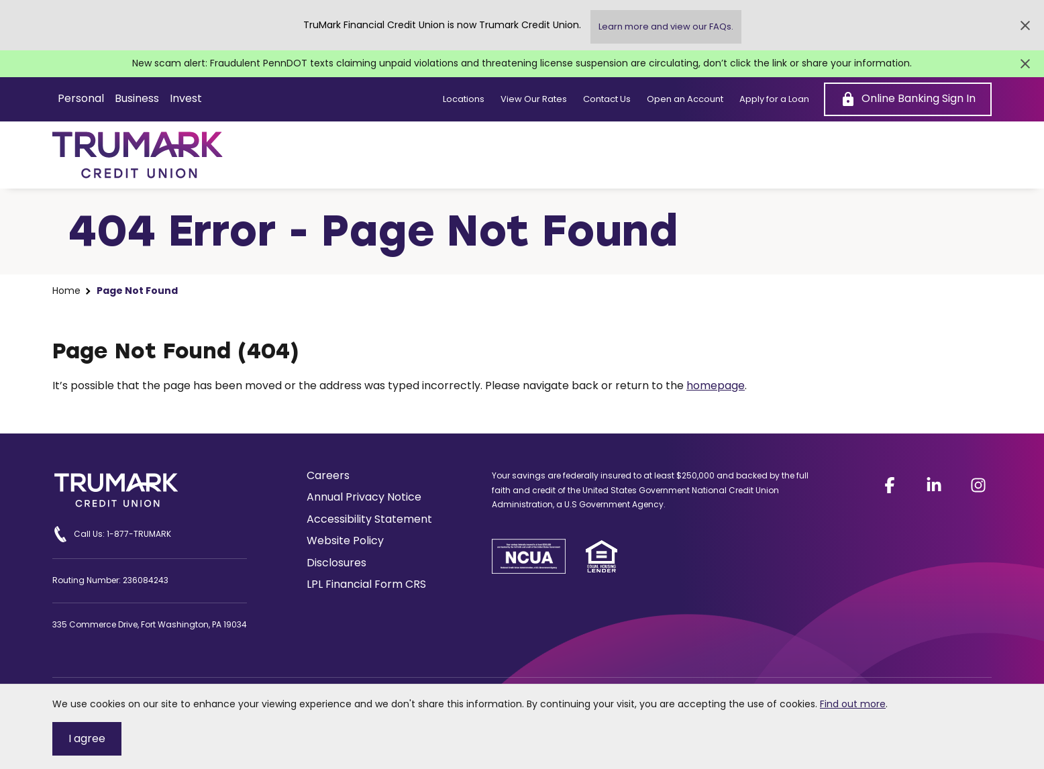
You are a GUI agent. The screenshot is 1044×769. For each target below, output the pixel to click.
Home (66, 291)
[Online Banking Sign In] (908, 99)
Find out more (853, 704)
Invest (186, 98)
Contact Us (607, 99)
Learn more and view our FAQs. (665, 26)
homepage (715, 385)
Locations (463, 99)
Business (137, 98)
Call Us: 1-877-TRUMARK (111, 534)
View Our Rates (534, 99)
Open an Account (685, 99)
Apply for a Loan (774, 99)
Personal (81, 98)
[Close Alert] (1025, 25)
